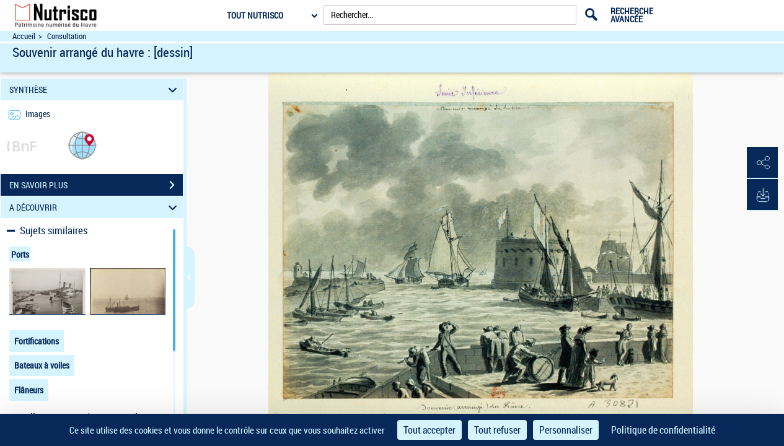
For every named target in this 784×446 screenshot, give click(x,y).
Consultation (66, 36)
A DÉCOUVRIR (95, 207)
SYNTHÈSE (95, 89)
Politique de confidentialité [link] (663, 430)
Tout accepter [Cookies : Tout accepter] (429, 430)
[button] (82, 145)
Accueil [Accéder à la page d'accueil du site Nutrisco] (23, 36)
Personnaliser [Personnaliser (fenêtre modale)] (565, 430)
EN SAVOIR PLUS (96, 185)
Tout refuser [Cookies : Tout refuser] (497, 430)
